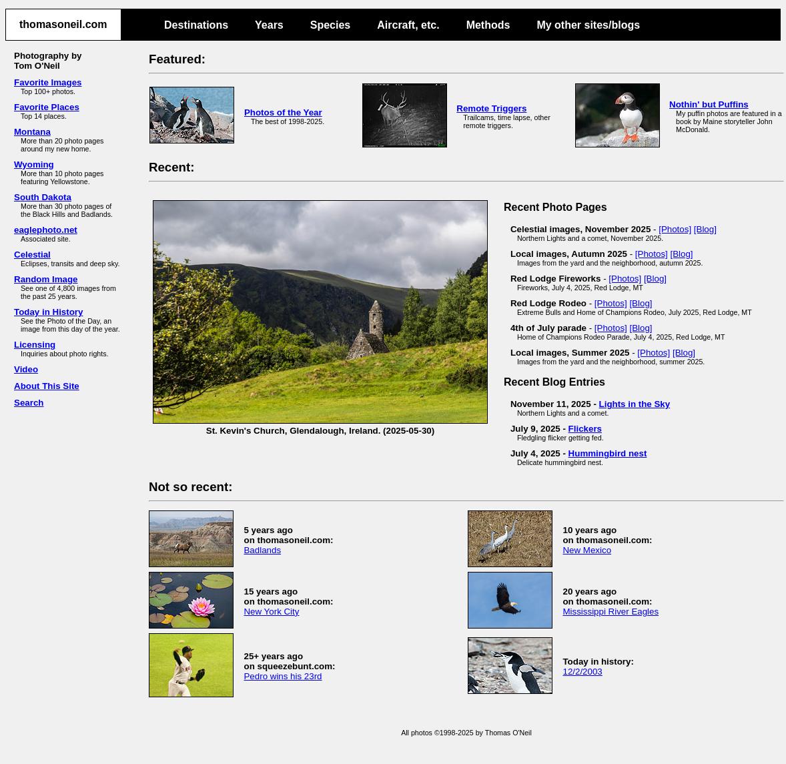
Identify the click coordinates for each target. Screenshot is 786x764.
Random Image (46, 279)
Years (269, 25)
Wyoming (34, 164)
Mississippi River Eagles (610, 612)
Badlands (262, 550)
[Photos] (675, 229)
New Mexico (586, 550)
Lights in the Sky (635, 404)
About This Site (46, 386)
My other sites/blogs (588, 25)
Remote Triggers (491, 108)
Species (330, 25)
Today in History (48, 312)
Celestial (32, 255)
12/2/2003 (582, 672)
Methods (488, 25)
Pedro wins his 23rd (283, 676)
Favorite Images (47, 82)
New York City (271, 612)
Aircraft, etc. (408, 25)
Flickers (585, 429)
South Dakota (42, 197)
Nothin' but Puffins (709, 104)
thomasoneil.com (63, 24)
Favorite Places (46, 107)
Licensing (34, 345)
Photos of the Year (283, 112)
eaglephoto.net (45, 230)
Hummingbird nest (607, 453)
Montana (32, 132)
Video (26, 369)
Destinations (196, 25)
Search (28, 403)
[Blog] (705, 229)
